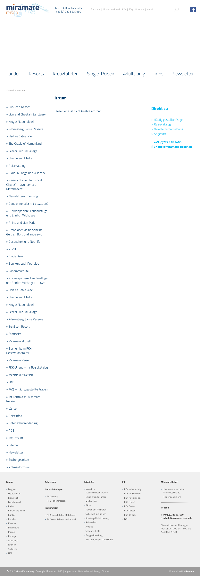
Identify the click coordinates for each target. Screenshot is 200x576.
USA (10, 553)
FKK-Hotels (52, 496)
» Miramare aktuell (18, 341)
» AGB (10, 430)
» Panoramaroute (17, 271)
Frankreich (13, 498)
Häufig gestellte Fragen (167, 119)
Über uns (139, 9)
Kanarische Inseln (16, 510)
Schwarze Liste (93, 531)
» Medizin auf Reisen (19, 374)
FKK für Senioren (132, 493)
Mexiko (11, 532)
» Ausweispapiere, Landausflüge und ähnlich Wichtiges (26, 212)
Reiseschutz (91, 522)
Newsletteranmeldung (167, 129)
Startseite (95, 9)
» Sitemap (12, 445)
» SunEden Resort (18, 107)
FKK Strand (129, 502)
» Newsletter (14, 452)
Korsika (12, 519)
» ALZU (11, 249)
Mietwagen (91, 501)
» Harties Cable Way (19, 136)
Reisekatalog (161, 124)
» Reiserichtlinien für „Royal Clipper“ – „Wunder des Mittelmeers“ (24, 184)
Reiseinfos (89, 482)
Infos (158, 73)
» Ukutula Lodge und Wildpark (25, 172)
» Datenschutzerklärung (22, 423)
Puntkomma (187, 571)
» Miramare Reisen (18, 360)
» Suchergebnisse (17, 459)
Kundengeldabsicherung (97, 518)
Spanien (12, 544)
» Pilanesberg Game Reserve (24, 129)
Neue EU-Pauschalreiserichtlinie (97, 490)
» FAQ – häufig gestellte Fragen (27, 389)
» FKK (10, 382)
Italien (11, 506)
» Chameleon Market (20, 158)
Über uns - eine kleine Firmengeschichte (173, 490)
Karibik (11, 515)
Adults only (134, 73)
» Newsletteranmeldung (22, 196)
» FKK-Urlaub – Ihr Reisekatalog (27, 367)
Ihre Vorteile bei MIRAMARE (99, 539)
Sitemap (106, 571)
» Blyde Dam (14, 256)
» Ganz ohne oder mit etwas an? (27, 203)
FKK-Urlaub (130, 515)
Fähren (89, 505)
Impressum (70, 571)
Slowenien (13, 540)
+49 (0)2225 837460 (167, 142)
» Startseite (13, 333)
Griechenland (14, 502)
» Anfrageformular (18, 467)
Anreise (89, 526)
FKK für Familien (132, 498)
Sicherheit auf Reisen (96, 514)
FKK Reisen (129, 510)
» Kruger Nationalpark (20, 121)
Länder (13, 73)
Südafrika (12, 549)
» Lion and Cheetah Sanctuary (26, 114)
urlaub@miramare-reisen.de (173, 146)
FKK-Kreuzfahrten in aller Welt (62, 519)
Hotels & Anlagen (53, 489)
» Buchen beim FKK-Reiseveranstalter (19, 350)
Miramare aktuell (111, 9)
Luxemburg (13, 527)
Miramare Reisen (169, 482)
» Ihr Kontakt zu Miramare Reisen (23, 398)
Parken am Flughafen (96, 509)
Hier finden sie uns (172, 497)
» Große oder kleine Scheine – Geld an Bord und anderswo (25, 231)
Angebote (159, 133)
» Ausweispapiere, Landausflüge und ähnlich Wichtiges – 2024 (26, 280)
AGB (60, 571)
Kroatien (12, 523)
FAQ (131, 9)
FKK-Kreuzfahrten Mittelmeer (61, 515)
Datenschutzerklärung (89, 571)
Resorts (36, 73)
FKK (124, 9)
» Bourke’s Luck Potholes (22, 263)
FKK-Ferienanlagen (56, 501)
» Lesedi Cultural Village (21, 151)
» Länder (12, 408)
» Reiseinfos (14, 415)
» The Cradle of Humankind (24, 143)
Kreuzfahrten (66, 73)
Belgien (11, 489)
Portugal (12, 536)
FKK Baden (129, 506)
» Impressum (14, 437)
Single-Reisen (100, 73)
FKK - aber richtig (132, 489)
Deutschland (14, 493)
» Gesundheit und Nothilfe (23, 241)
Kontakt (150, 9)
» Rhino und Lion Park (20, 222)
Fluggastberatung (94, 535)
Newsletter (183, 73)
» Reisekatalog (15, 165)
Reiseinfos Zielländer (96, 497)
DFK (126, 519)
